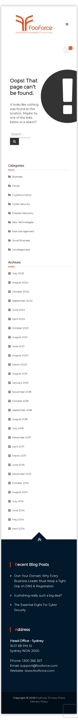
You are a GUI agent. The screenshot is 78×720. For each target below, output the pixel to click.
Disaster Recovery (22, 213)
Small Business (21, 240)
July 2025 (18, 273)
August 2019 (19, 373)
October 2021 (20, 328)
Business (17, 176)
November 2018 (21, 391)
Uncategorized (21, 249)
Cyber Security (21, 203)
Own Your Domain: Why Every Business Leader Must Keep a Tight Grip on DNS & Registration (40, 581)
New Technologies (22, 222)
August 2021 (19, 337)
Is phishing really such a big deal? (38, 595)
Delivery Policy (39, 701)
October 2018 (20, 400)
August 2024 (20, 282)
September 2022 (22, 300)
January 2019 (20, 382)
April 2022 (18, 318)
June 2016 (18, 464)
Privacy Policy (56, 697)
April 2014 (18, 528)
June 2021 (18, 346)
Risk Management (23, 231)
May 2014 (18, 519)
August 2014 (20, 492)
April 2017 (18, 446)
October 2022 (20, 291)
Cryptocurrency (21, 194)
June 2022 (18, 309)
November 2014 (21, 473)
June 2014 (18, 510)
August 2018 (20, 419)
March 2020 (19, 364)
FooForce (41, 697)
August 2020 (20, 355)
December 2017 (21, 437)
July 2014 (18, 501)
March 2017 (19, 455)
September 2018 (22, 410)
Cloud (15, 185)
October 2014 (20, 482)
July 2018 (18, 428)
